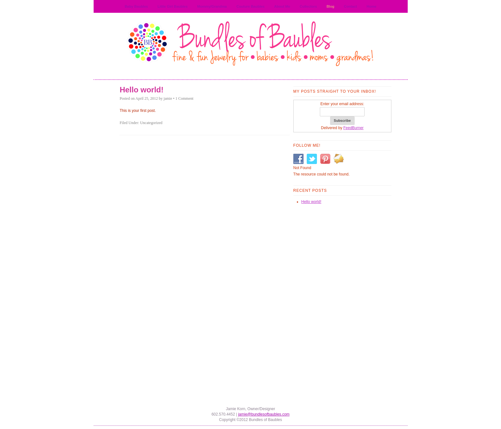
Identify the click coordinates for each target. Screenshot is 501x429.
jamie (168, 98)
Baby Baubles (136, 6)
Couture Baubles (250, 6)
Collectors (308, 6)
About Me (282, 6)
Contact (350, 6)
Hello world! (141, 89)
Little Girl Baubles (173, 6)
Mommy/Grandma (212, 6)
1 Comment (184, 98)
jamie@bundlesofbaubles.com (263, 414)
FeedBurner (353, 128)
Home (371, 6)
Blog (330, 6)
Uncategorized (151, 123)
